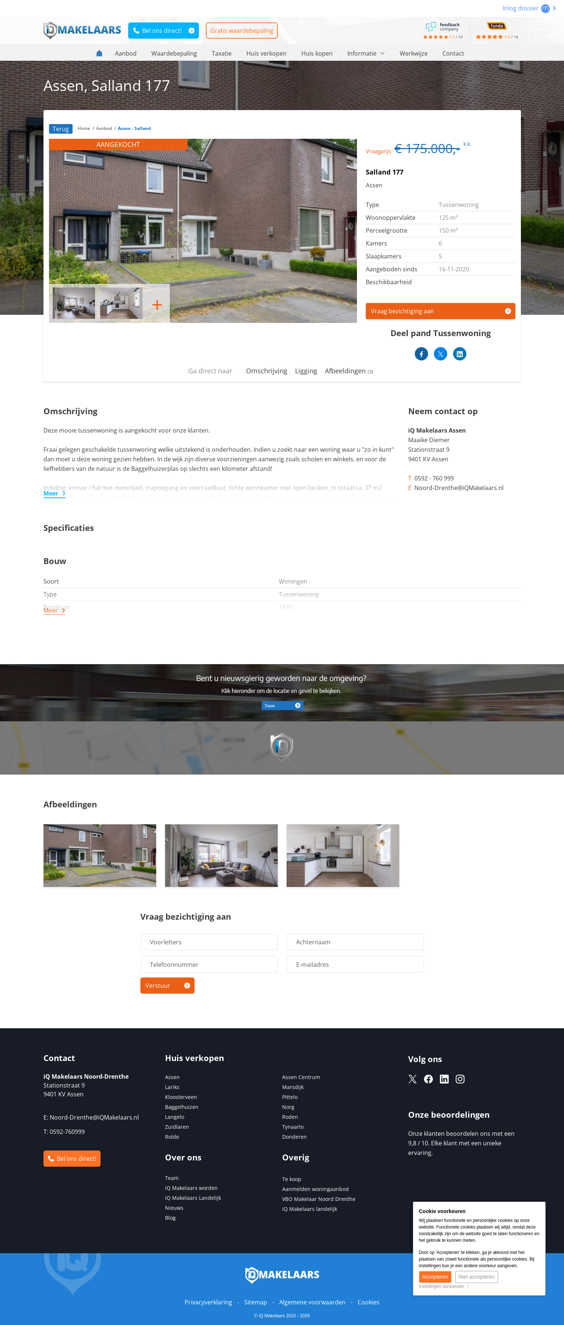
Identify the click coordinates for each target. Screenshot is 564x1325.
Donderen (294, 1136)
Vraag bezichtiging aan (402, 311)
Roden (290, 1116)
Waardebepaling (174, 53)
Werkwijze (414, 53)
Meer (50, 493)
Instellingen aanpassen (444, 1286)
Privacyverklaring (208, 1302)
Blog (170, 1217)
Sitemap (255, 1302)
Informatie (366, 53)
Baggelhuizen (182, 1106)
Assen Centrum (301, 1077)
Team (172, 1177)
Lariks (172, 1086)
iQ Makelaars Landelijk (193, 1197)
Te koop (291, 1179)
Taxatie (222, 53)
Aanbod (126, 53)
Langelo (174, 1116)
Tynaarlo (293, 1126)
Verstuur (158, 986)
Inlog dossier (529, 8)
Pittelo (290, 1096)
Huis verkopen (266, 53)
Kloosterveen (181, 1096)
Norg (288, 1106)
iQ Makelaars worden (191, 1187)
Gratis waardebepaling (241, 31)
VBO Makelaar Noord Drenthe (318, 1198)
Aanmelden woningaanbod (315, 1188)
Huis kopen (317, 53)
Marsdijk (293, 1086)
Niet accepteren (477, 1277)
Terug (61, 129)
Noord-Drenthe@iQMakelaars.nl (94, 1117)
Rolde (172, 1136)
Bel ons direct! (157, 31)
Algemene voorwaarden (312, 1302)
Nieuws (174, 1207)
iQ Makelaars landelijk (309, 1208)
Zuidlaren (177, 1126)
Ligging (306, 370)
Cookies (368, 1302)
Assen (172, 1077)
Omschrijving (266, 370)
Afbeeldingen (349, 370)
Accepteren (435, 1277)
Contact (453, 53)
